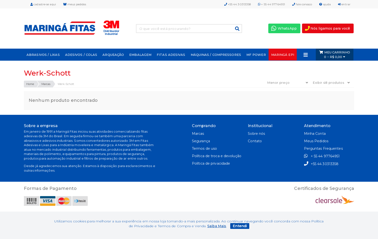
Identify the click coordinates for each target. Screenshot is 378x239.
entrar (344, 4)
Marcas (46, 84)
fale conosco (302, 4)
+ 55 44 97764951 (271, 4)
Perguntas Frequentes (323, 148)
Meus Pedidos (316, 141)
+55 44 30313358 (237, 4)
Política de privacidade (211, 163)
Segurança (201, 141)
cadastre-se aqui (43, 4)
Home (30, 84)
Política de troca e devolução (216, 156)
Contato (255, 141)
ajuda (325, 4)
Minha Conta (315, 133)
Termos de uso (204, 148)
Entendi (240, 226)
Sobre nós (256, 133)
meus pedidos (74, 4)
